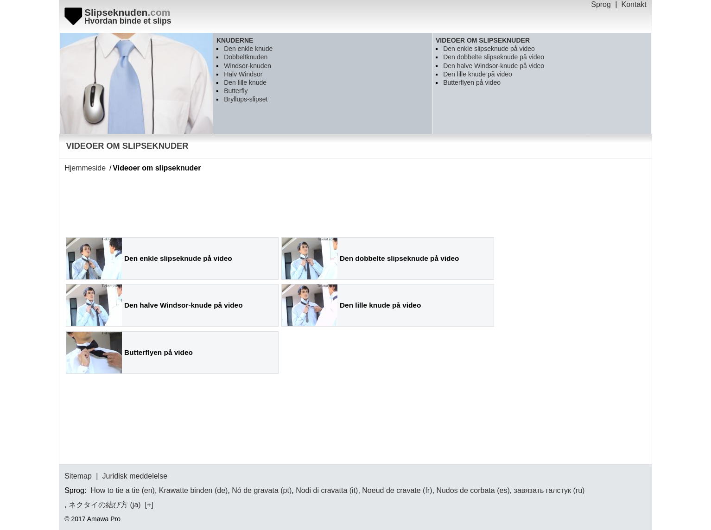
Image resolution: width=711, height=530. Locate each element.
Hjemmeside (85, 168)
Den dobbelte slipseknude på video (493, 57)
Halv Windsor (243, 74)
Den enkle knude (248, 48)
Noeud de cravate (391, 490)
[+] (148, 505)
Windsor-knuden (247, 65)
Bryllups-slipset (245, 99)
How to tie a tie (115, 490)
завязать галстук (542, 490)
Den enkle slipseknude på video (489, 48)
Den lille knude (245, 82)
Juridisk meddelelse (135, 476)
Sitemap (78, 476)
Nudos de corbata (465, 490)
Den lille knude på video (477, 74)
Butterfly (236, 91)
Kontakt (634, 4)
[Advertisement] (233, 201)
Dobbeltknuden (245, 57)
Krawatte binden (186, 490)
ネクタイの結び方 (98, 505)
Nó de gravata (255, 490)
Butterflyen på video (472, 82)
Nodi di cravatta (321, 490)
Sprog (601, 4)
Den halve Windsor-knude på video (493, 65)
